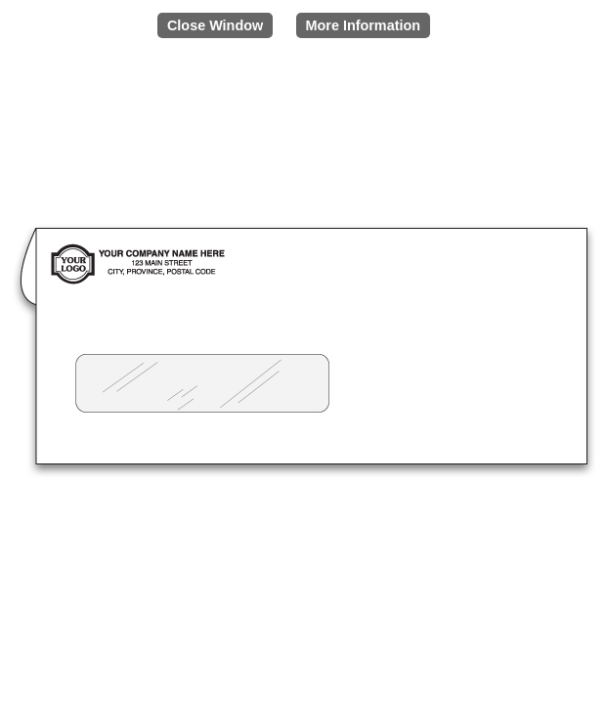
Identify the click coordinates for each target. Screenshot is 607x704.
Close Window (215, 25)
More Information (363, 25)
